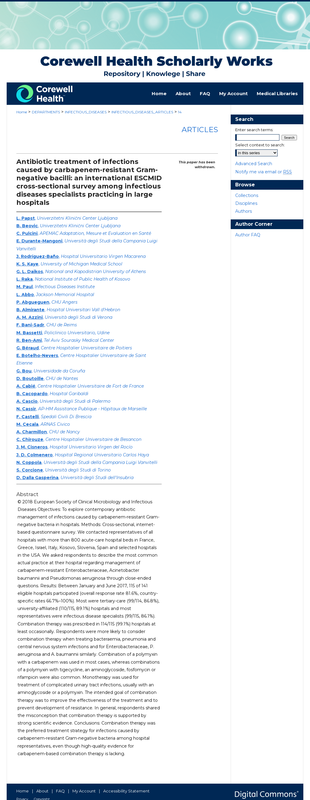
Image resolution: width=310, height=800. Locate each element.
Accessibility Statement (126, 790)
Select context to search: (260, 144)
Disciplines (246, 203)
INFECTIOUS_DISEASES (86, 112)
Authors (243, 211)
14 (180, 112)
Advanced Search (253, 163)
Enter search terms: (254, 129)
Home (21, 112)
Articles (200, 129)
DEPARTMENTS (46, 112)
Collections (246, 195)
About (42, 790)
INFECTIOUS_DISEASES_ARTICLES (142, 112)
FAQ (60, 790)
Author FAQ (247, 235)
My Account (84, 790)
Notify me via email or (263, 172)
